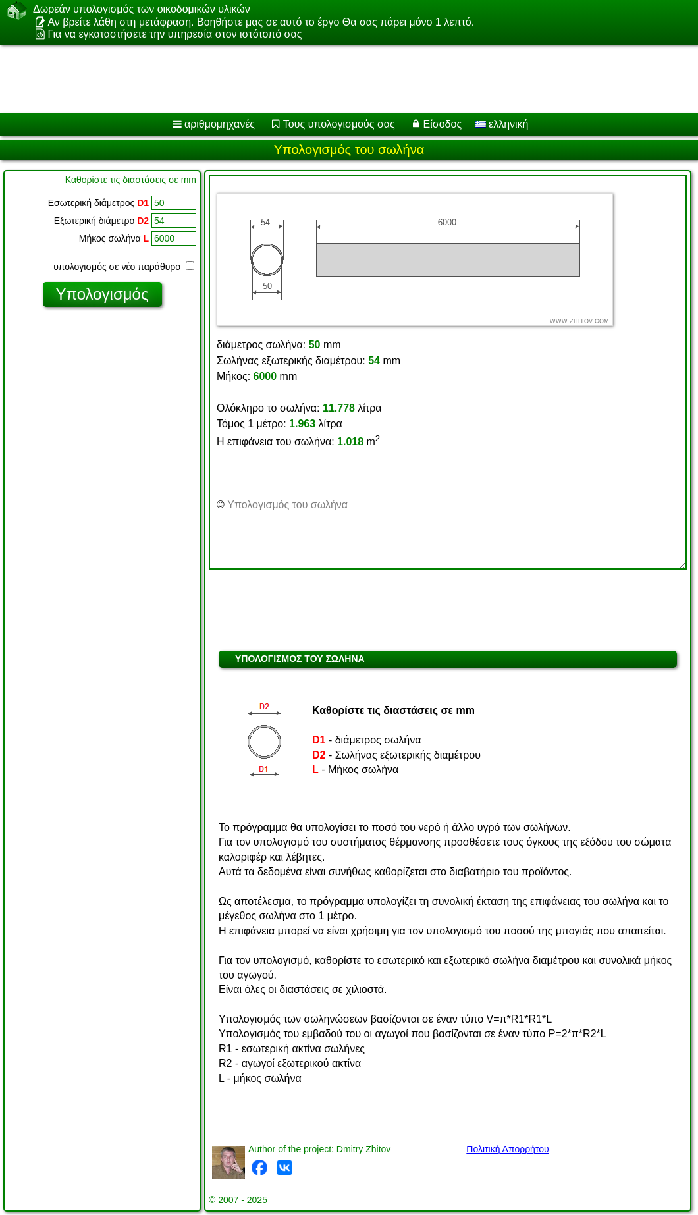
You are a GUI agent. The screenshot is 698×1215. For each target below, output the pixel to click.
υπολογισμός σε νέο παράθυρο (123, 266)
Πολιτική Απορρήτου (507, 1149)
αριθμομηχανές (219, 124)
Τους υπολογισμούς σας (339, 124)
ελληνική (502, 124)
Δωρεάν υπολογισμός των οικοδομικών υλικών (141, 9)
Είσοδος (442, 124)
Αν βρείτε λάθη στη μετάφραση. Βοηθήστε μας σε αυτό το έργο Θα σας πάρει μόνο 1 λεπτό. (260, 22)
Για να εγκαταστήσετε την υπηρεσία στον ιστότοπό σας (174, 34)
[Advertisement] (336, 79)
